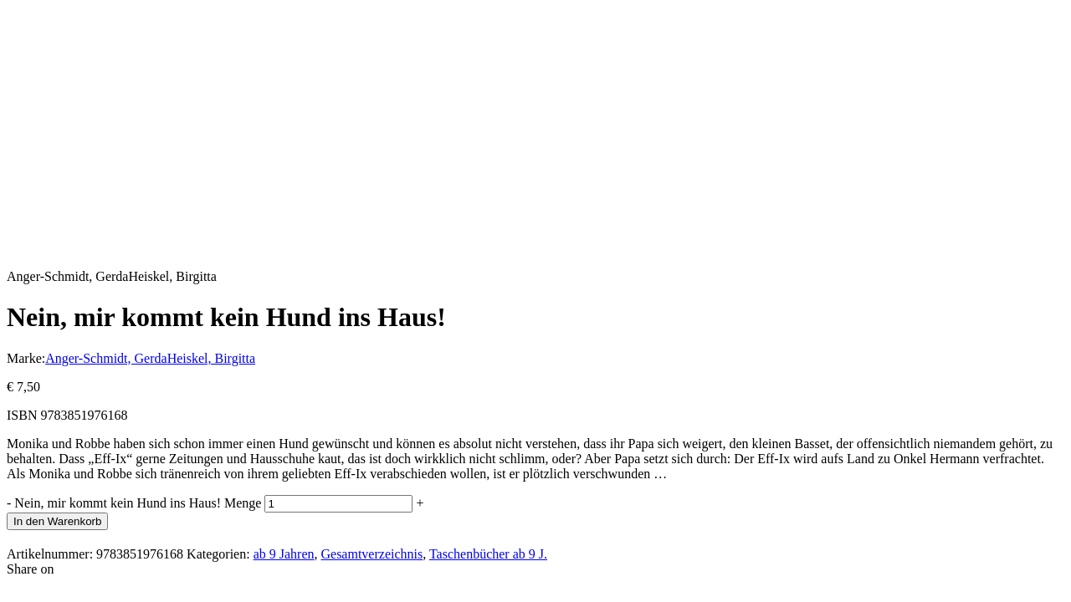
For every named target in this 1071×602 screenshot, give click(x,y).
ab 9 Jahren (284, 554)
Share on (30, 569)
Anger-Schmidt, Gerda (106, 358)
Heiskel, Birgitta (211, 358)
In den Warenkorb (57, 521)
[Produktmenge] (338, 504)
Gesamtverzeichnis (371, 554)
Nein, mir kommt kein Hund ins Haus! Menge (137, 503)
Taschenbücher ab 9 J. (488, 554)
